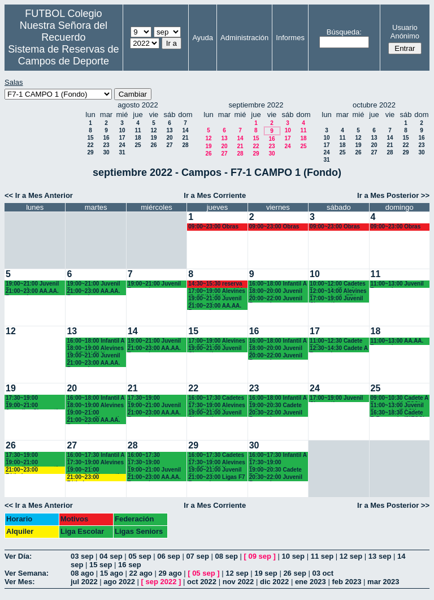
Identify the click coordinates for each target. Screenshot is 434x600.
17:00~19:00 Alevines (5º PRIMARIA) (216, 291)
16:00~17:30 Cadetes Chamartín (216, 398)
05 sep (139, 556)
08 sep (226, 556)
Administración (244, 37)
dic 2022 (274, 581)
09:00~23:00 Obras (213, 226)
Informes (290, 37)
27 (169, 145)
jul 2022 (84, 581)
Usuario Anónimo (404, 31)
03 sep (82, 556)
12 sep (351, 556)
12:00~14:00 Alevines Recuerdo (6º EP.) (338, 291)
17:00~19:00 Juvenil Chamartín (336, 299)
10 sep (293, 556)
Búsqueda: (344, 32)
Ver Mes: (19, 581)
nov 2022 (238, 581)
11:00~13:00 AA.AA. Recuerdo (397, 341)
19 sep (265, 573)
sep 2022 (161, 581)
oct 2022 (201, 581)
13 (169, 130)
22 (90, 145)
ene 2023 (310, 581)
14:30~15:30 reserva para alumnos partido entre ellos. (217, 284)
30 (106, 152)
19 (153, 138)
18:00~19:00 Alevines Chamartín (95, 405)
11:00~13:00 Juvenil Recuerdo (397, 284)
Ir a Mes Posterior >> (393, 195)
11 (137, 130)
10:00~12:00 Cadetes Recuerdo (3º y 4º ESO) (338, 284)
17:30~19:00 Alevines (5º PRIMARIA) (216, 405)
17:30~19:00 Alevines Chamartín (95, 463)
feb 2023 (346, 581)
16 (106, 138)
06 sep (168, 556)
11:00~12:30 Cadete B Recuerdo (336, 341)
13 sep (379, 556)
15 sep (100, 564)
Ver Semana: (27, 573)
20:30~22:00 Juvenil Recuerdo (275, 413)
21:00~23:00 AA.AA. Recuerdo (32, 291)
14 (185, 130)
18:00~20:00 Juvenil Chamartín (275, 291)
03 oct (322, 573)
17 (122, 138)
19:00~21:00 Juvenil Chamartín (214, 299)
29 (90, 152)
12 (153, 130)
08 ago (82, 573)
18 (137, 138)
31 (122, 152)
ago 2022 (119, 581)
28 (185, 145)
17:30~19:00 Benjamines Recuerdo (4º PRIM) (275, 463)
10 (122, 130)
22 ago (141, 573)
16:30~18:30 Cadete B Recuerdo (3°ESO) (398, 413)
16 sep (129, 564)
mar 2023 (383, 581)
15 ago (111, 573)
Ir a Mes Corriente (215, 195)
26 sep (294, 573)
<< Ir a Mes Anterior (39, 195)
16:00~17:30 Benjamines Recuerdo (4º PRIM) (154, 455)
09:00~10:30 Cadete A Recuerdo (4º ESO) (399, 398)
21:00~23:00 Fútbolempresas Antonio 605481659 (31, 470)
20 (169, 138)
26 (153, 145)
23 (106, 145)
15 (90, 138)
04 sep (110, 556)
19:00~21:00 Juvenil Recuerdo (32, 284)
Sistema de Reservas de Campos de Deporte (63, 55)
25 (137, 145)
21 (185, 138)
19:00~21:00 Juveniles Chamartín (33, 405)
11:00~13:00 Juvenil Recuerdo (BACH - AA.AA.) (397, 405)
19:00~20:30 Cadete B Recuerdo (275, 405)
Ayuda (202, 37)
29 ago (169, 573)
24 (122, 145)
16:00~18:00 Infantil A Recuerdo (278, 284)
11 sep (322, 556)
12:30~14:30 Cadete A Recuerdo (338, 348)
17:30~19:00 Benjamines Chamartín (22, 398)
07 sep (197, 556)
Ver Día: (18, 556)
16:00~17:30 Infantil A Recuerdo (95, 455)
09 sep (260, 556)
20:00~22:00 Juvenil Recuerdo (275, 299)
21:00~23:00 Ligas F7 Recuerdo (216, 477)
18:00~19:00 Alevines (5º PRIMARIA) (95, 348)
